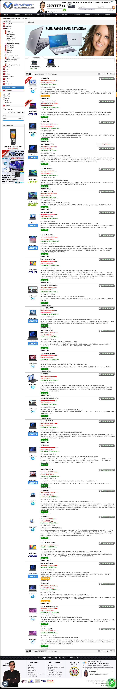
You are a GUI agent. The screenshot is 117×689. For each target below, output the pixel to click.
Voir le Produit (33, 89)
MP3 (6, 63)
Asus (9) (7, 96)
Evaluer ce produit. (46, 98)
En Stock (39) (9, 109)
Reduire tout (11, 112)
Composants (10, 45)
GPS (6, 54)
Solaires (97, 14)
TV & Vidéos (5, 14)
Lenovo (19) (8, 102)
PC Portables (19, 18)
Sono (56, 14)
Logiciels (9, 52)
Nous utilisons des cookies (55, 672)
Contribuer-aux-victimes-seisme (54, 676)
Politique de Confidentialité (55, 674)
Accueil (4, 18)
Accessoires (10, 41)
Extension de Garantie (11, 59)
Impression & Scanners (13, 57)
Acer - (46, 168)
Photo (48, 14)
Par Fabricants (52, 669)
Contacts (50, 670)
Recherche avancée (87, 9)
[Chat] (5, 684)
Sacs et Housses (11, 40)
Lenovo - (47, 144)
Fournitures (107, 14)
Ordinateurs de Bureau (13, 43)
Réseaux (39, 14)
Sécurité (64, 14)
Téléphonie (17, 14)
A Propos (50, 665)
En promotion (106, 144)
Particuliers (10, 36)
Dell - (49, 285)
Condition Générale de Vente (56, 667)
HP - (45, 78)
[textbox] (87, 7)
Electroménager (76, 14)
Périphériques (10, 47)
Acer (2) (7, 94)
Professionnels (11, 34)
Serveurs (9, 49)
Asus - (48, 101)
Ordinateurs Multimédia (11, 56)
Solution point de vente (13, 65)
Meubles (87, 14)
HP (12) (7, 100)
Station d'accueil (11, 38)
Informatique (28, 14)
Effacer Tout (20, 112)
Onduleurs (9, 50)
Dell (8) (7, 98)
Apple (8, 31)
